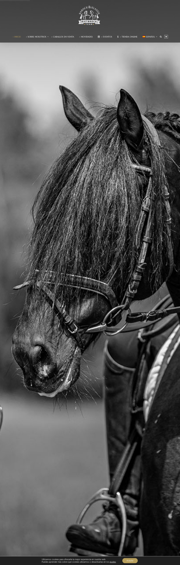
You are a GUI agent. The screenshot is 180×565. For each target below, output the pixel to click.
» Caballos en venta (62, 36)
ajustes (113, 562)
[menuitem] (148, 37)
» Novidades (86, 36)
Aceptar (130, 561)
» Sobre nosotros (36, 36)
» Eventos (105, 36)
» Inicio (17, 36)
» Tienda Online (127, 36)
